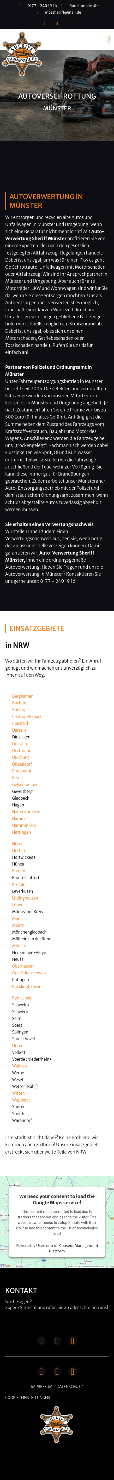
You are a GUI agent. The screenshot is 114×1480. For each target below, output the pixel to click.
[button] (108, 39)
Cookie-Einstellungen (27, 1397)
